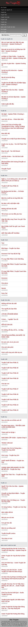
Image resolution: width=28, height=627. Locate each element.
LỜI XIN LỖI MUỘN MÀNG (9, 314)
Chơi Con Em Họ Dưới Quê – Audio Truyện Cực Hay (12, 593)
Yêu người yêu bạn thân (9, 308)
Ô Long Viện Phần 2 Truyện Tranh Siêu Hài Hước (13, 265)
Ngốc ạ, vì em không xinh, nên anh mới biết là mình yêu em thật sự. (13, 179)
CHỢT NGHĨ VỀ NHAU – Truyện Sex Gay (12, 461)
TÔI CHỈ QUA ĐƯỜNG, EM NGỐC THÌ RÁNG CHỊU (13, 336)
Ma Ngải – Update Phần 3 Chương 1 (12, 114)
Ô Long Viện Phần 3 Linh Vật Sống (12, 259)
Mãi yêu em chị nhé (7, 517)
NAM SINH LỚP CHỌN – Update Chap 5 (14, 437)
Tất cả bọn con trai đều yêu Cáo (11, 214)
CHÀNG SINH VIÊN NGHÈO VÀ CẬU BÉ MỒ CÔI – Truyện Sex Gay (12, 468)
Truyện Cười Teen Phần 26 (9, 394)
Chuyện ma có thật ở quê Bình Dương (13, 138)
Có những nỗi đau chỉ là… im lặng (12, 330)
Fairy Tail (4, 293)
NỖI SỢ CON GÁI (6, 324)
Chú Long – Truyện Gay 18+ (10, 455)
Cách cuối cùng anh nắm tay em (11, 352)
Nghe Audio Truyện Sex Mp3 (8, 27)
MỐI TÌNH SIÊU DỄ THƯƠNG (10, 233)
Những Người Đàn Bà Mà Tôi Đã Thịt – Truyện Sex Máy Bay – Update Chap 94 (13, 549)
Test (2, 243)
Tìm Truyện (3, 29)
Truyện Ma (3, 12)
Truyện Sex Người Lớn (6, 9)
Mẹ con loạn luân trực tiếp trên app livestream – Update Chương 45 (12, 43)
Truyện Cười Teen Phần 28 (9, 378)
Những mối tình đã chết (9, 208)
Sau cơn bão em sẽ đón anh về (11, 420)
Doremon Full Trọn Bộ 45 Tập (10, 253)
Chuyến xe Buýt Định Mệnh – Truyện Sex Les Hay (13, 494)
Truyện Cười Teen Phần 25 (9, 399)
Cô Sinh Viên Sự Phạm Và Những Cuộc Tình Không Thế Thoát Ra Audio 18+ (13, 577)
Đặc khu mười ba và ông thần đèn (12, 198)
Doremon (4, 278)
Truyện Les (3, 24)
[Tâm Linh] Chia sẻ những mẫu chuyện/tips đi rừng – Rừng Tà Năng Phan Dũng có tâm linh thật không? (13, 126)
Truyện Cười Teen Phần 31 (9, 186)
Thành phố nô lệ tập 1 (8, 432)
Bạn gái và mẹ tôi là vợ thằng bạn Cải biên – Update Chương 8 (13, 50)
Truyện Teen (4, 14)
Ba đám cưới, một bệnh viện (10, 203)
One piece (4, 283)
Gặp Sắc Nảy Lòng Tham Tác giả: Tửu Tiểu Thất (13, 220)
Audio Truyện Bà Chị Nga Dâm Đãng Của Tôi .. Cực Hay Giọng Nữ (13, 607)
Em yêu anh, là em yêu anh (10, 342)
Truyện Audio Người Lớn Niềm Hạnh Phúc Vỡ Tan (12, 600)
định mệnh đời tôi (7, 512)
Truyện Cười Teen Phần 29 (9, 373)
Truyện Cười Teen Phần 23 (9, 410)
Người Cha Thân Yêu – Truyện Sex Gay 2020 (13, 475)
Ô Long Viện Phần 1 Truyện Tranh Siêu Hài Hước (13, 272)
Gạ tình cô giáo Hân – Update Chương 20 (13, 64)
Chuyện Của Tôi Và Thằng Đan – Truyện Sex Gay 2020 (11, 449)
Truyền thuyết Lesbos (8, 533)
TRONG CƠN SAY (7, 443)
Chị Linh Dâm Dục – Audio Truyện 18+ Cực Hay (13, 563)
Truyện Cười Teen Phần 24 (9, 405)
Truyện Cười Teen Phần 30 (9, 368)
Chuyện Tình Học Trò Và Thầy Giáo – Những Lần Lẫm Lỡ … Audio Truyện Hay (13, 585)
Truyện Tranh (4, 240)
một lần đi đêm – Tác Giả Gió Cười (12, 156)
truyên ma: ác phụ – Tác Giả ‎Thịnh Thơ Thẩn (13, 145)
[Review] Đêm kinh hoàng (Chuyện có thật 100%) (13, 162)
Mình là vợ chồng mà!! (8, 528)
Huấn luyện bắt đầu (7, 104)
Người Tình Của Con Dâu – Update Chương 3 (12, 90)
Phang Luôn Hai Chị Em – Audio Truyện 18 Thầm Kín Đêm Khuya (11, 570)
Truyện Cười (4, 19)
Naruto (3, 288)
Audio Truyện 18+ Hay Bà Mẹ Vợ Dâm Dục (13, 556)
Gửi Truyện (3, 31)
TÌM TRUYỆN (5, 35)
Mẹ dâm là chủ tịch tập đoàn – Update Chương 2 (13, 97)
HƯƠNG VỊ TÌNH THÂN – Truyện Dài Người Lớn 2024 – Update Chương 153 (13, 57)
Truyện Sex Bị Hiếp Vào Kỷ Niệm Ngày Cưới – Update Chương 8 (13, 83)
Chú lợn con (5, 383)
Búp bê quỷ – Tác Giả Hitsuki (10, 151)
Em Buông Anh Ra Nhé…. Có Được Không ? (12, 192)
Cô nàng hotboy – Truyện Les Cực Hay (13, 507)
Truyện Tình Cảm (5, 17)
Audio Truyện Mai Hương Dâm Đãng (12, 614)
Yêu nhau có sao (6, 538)
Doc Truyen (3, 7)
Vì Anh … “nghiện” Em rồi (9, 319)
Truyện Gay (3, 22)
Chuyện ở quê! (6, 168)
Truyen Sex (4, 623)
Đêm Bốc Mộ (5, 133)
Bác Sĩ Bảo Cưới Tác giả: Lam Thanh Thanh (13, 227)
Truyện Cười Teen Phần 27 (9, 389)
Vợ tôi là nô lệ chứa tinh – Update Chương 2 (12, 71)
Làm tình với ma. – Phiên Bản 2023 (12, 119)
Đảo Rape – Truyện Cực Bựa (10, 248)
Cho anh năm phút (7, 347)
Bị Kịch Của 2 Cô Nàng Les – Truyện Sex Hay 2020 (13, 500)
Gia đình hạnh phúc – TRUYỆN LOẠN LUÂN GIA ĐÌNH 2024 (13, 426)
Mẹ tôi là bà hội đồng (8, 77)
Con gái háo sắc (6, 523)
